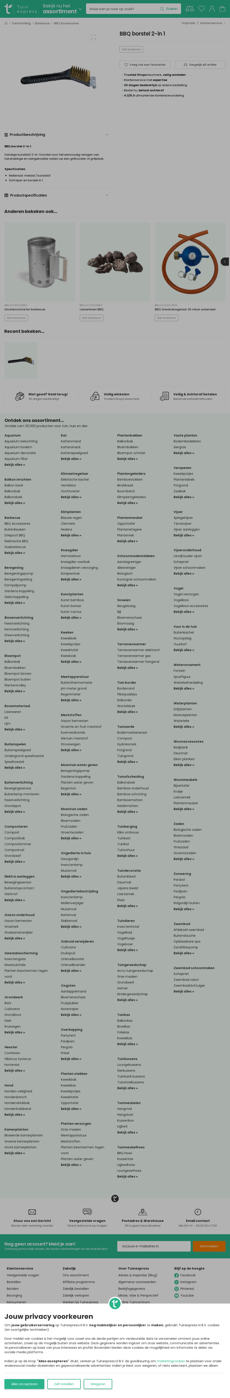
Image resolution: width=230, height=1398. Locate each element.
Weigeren (98, 1384)
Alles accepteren (24, 1384)
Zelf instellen (64, 1384)
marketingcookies (171, 1361)
